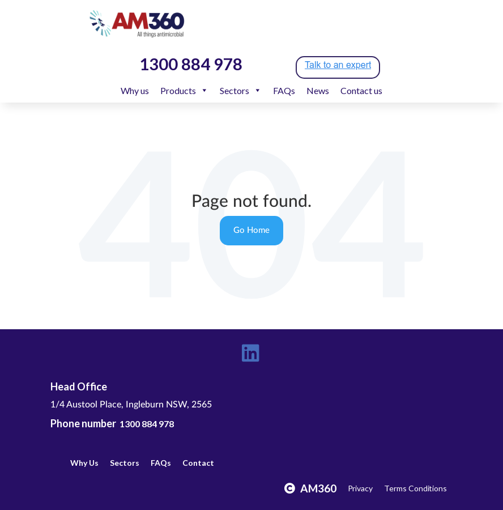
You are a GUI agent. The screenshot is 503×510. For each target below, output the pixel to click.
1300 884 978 (147, 423)
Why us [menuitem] (135, 90)
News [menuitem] (317, 90)
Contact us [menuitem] (361, 90)
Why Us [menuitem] (84, 463)
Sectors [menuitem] (241, 90)
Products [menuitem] (184, 90)
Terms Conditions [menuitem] (415, 488)
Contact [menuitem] (198, 463)
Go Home (251, 230)
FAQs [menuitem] (284, 90)
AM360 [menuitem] (318, 488)
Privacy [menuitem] (360, 488)
